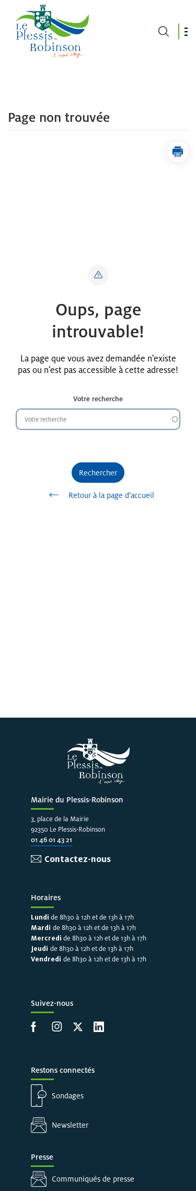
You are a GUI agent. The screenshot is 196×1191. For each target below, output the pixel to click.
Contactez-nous (77, 859)
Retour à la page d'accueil (98, 495)
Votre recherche (98, 398)
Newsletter (70, 1125)
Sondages (68, 1096)
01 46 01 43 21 (51, 839)
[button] (186, 32)
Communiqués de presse (93, 1179)
